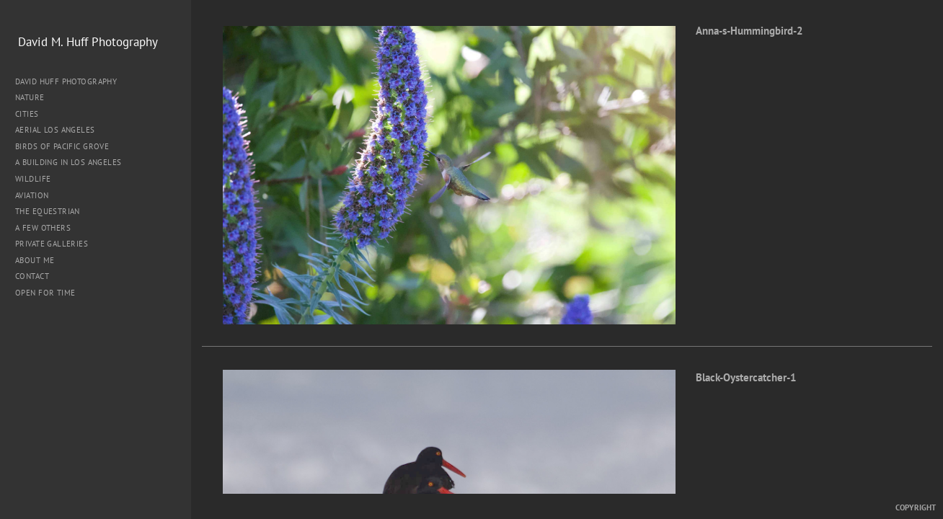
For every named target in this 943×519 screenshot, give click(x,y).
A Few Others (43, 228)
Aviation (31, 195)
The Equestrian (47, 211)
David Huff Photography (66, 81)
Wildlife (32, 179)
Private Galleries (51, 244)
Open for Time (45, 293)
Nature (35, 97)
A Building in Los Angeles (68, 162)
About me (34, 260)
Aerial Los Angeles (55, 130)
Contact (32, 276)
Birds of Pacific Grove (62, 146)
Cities (32, 114)
